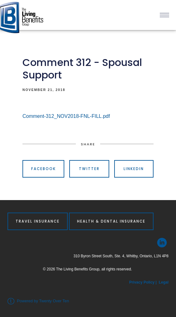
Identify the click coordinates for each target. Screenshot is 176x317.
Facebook (43, 168)
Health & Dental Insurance (111, 221)
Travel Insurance (38, 221)
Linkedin (134, 168)
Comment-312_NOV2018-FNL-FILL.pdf (66, 116)
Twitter (89, 168)
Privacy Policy (142, 282)
